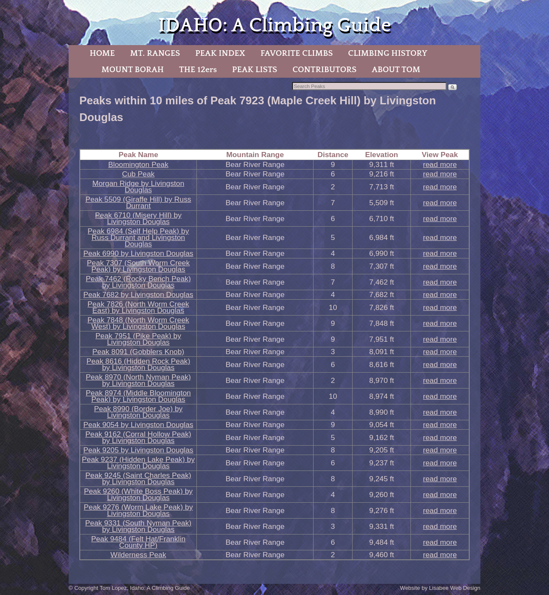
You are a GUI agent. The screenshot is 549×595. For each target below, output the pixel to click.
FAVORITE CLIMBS (296, 53)
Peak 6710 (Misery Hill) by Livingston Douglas (138, 218)
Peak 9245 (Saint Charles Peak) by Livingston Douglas (138, 478)
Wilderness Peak (138, 554)
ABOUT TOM (396, 69)
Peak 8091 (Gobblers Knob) (138, 351)
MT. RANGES (155, 53)
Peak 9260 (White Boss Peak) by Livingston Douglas (138, 494)
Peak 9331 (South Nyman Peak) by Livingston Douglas (138, 526)
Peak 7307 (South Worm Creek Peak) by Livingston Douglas (138, 265)
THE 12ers (198, 69)
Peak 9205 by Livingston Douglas (138, 450)
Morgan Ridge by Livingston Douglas (138, 186)
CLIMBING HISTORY (387, 53)
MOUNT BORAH (132, 69)
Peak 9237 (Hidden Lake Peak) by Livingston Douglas (138, 462)
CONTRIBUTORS (324, 69)
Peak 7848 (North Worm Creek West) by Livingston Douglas (138, 323)
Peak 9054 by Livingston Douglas (138, 424)
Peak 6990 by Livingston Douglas (138, 253)
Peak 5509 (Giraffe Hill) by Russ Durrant (138, 202)
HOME (102, 53)
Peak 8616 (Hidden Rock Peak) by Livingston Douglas (138, 364)
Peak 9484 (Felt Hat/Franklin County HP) (138, 541)
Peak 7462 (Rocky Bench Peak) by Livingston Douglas (138, 281)
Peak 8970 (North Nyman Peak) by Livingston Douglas (138, 380)
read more (440, 164)
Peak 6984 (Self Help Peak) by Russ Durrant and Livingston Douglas (138, 237)
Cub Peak (138, 174)
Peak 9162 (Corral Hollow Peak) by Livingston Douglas (138, 437)
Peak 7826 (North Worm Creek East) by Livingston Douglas (138, 307)
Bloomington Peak (138, 164)
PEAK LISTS (254, 69)
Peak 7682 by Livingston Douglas (138, 294)
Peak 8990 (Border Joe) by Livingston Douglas (138, 411)
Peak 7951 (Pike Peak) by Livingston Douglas (138, 338)
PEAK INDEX (220, 53)
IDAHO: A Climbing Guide (274, 25)
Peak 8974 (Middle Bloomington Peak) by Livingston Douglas (138, 396)
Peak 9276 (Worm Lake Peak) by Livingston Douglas (138, 510)
